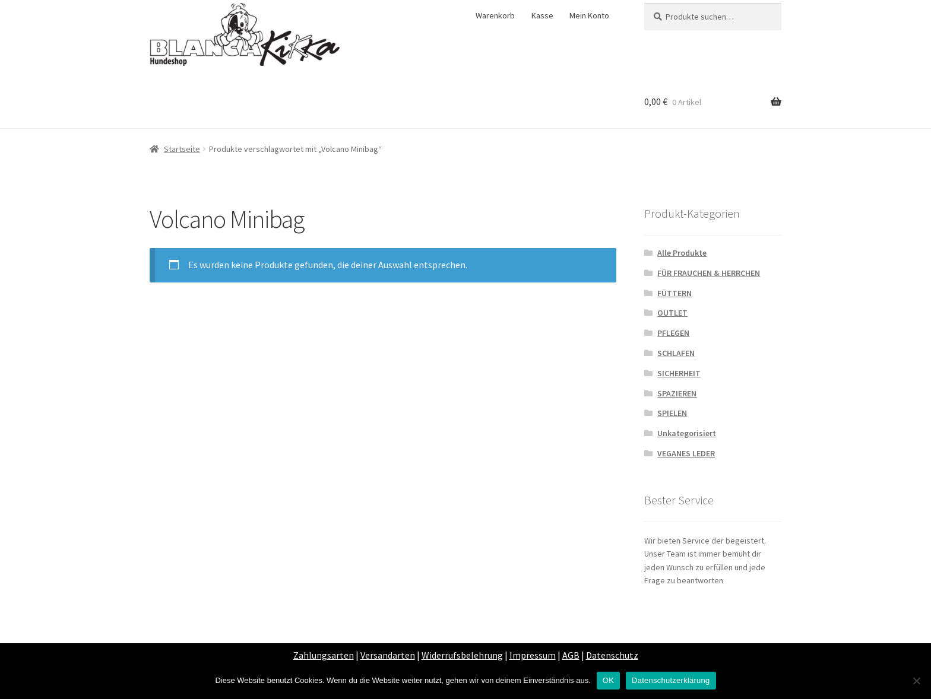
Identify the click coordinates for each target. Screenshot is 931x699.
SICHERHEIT (679, 373)
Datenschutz (612, 655)
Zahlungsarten (323, 655)
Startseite (182, 149)
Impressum (532, 655)
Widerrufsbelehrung (462, 655)
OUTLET (672, 312)
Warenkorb (495, 15)
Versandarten (387, 655)
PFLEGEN (673, 333)
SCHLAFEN (676, 353)
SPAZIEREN (676, 393)
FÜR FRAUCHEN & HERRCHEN (708, 273)
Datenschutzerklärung (671, 680)
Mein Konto (589, 15)
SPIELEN (672, 413)
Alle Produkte (682, 252)
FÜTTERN (674, 293)
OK (608, 680)
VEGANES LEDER (686, 453)
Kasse (542, 15)
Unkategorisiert (686, 433)
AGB (571, 655)
